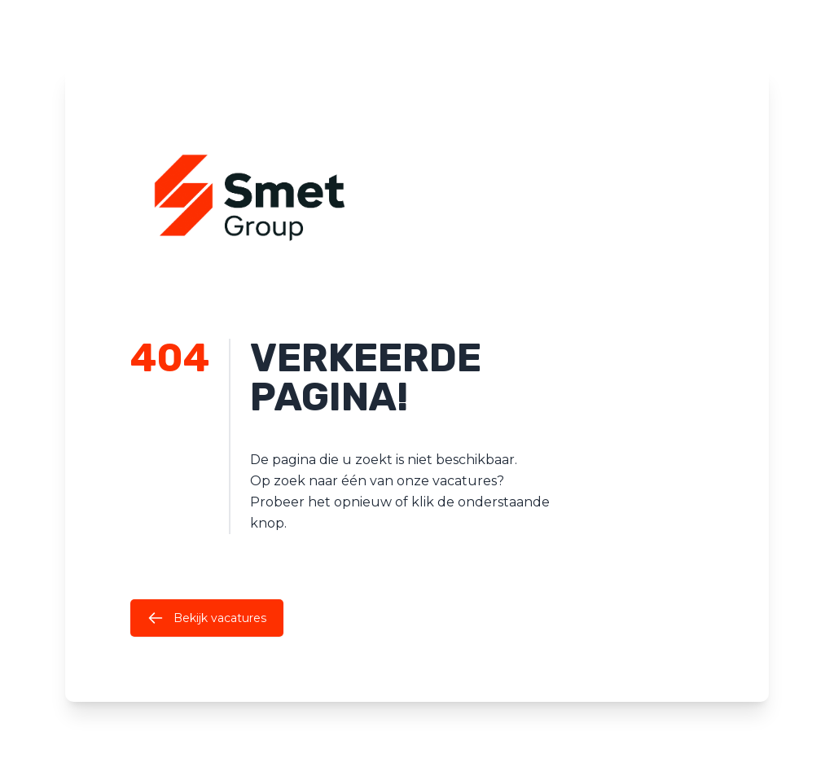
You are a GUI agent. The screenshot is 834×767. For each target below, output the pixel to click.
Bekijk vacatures (206, 618)
